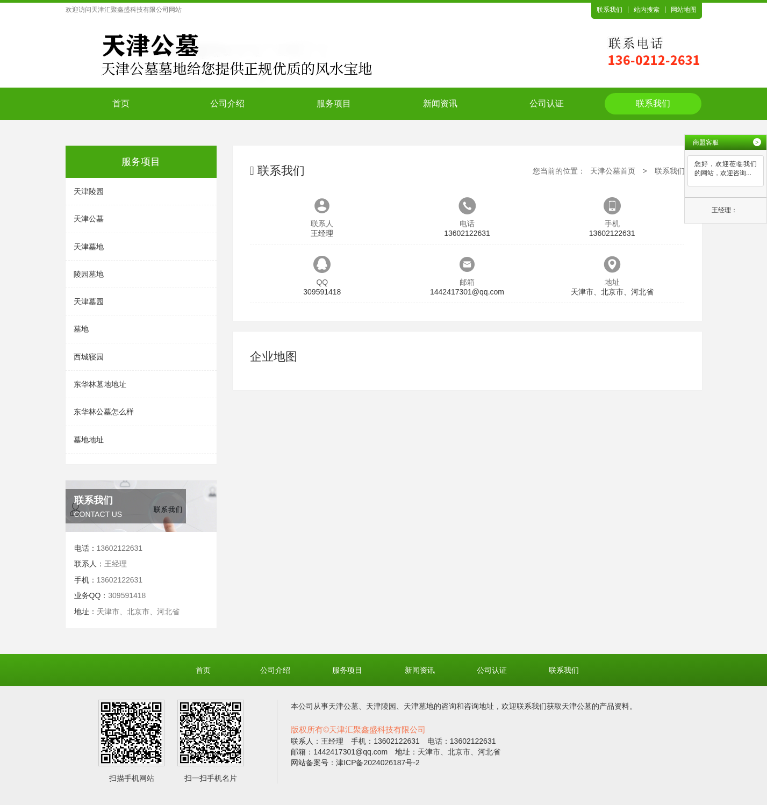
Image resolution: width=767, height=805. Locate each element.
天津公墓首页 (612, 171)
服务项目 (334, 103)
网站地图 (684, 9)
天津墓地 (89, 246)
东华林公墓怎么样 (104, 411)
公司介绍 (227, 103)
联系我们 (609, 9)
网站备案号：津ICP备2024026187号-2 (355, 762)
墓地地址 (89, 439)
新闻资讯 (440, 103)
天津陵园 (89, 191)
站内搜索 (647, 9)
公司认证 (546, 103)
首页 (121, 103)
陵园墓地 (89, 274)
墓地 (81, 329)
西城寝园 (89, 357)
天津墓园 (89, 301)
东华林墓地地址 (100, 384)
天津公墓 (89, 218)
